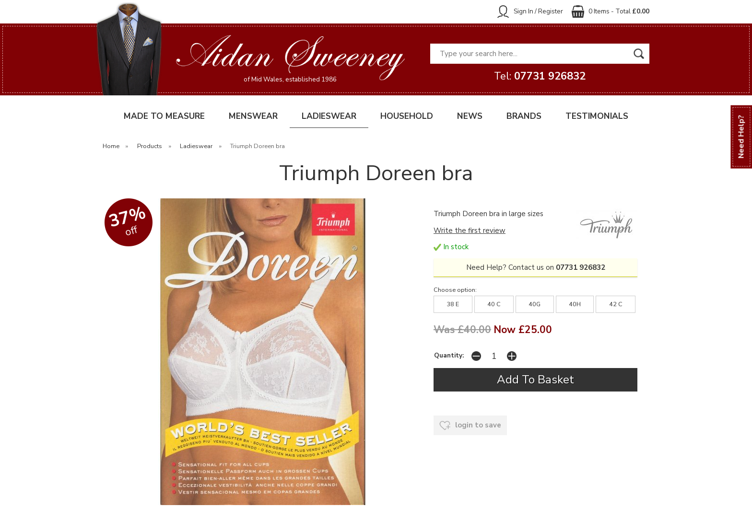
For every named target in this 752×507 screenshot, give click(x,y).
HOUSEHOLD (406, 116)
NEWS (469, 116)
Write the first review (469, 230)
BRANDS (523, 116)
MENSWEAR (253, 116)
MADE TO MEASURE (164, 116)
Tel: (540, 76)
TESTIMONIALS (596, 116)
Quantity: (449, 355)
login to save (470, 425)
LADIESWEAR (329, 116)
